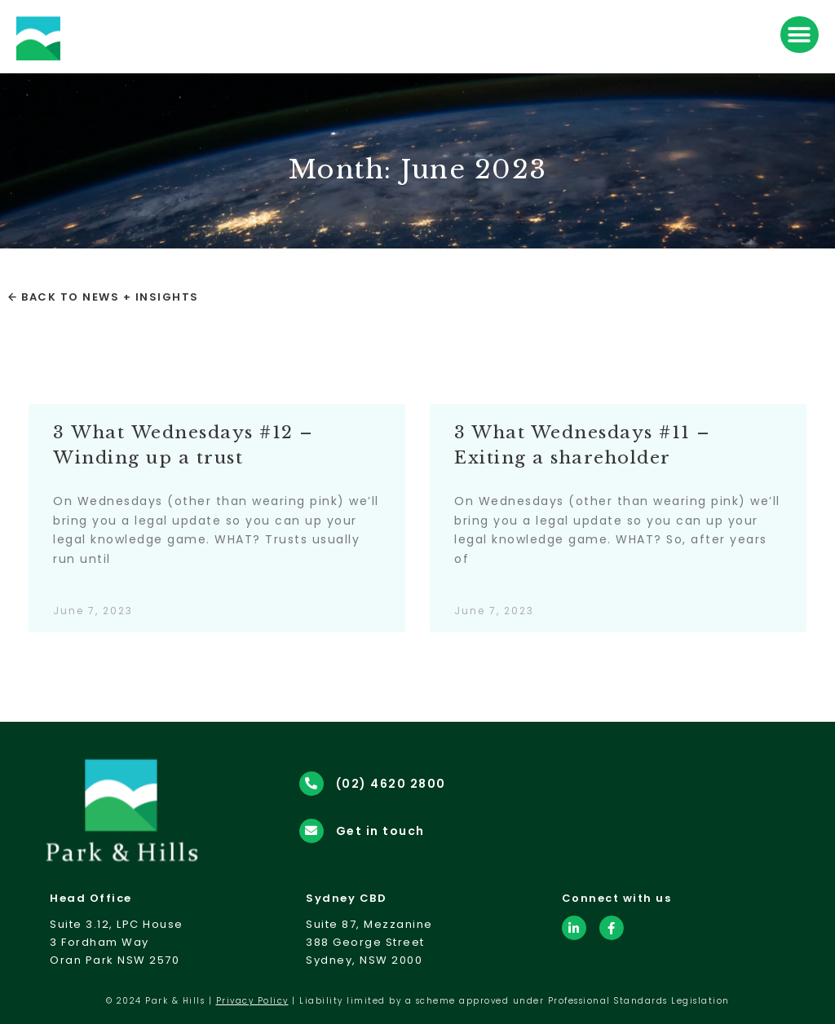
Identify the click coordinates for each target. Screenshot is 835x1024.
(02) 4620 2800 (391, 784)
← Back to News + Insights (103, 297)
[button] (799, 34)
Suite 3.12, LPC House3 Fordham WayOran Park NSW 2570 (116, 942)
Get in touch (380, 831)
